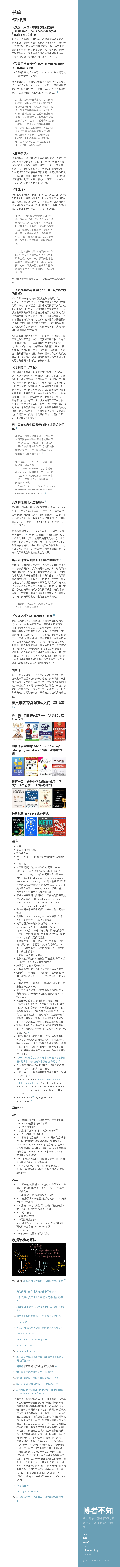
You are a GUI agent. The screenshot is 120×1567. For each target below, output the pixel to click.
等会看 (86, 1542)
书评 (24, 1485)
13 (13, 707)
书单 (84, 1538)
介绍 (18, 1485)
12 (17, 695)
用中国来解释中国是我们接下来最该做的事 (38, 1316)
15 (32, 1053)
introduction (22, 1345)
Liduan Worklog (90, 1550)
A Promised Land (24, 1351)
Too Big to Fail (23, 1333)
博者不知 (97, 1510)
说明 (84, 1546)
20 (65, 1280)
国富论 (19, 1366)
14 (29, 1032)
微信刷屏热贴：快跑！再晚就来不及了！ (37, 1378)
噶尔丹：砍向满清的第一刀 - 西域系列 (35, 1383)
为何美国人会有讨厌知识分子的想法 (35, 1291)
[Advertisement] (39, 1533)
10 (54, 615)
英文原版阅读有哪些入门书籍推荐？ (35, 1372)
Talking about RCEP (26, 1491)
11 (55, 662)
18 (33, 1096)
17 (30, 1075)
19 (31, 1100)
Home (85, 1533)
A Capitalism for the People (30, 1339)
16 (59, 1060)
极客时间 (28, 1280)
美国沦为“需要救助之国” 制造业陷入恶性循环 (39, 1327)
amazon (20, 1321)
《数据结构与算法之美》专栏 (48, 1280)
